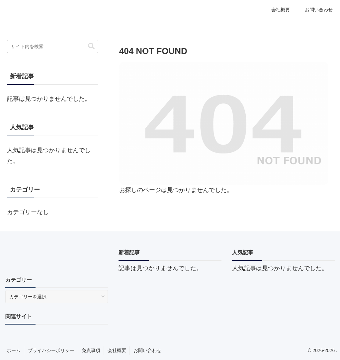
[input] (52, 46)
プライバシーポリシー (51, 350)
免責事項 (91, 350)
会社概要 (117, 350)
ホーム (14, 350)
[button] (91, 46)
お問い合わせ (147, 350)
